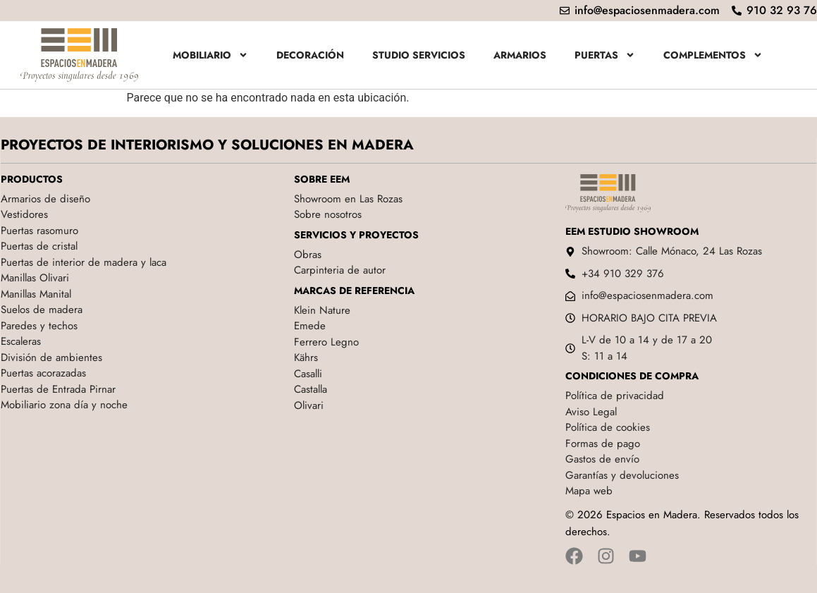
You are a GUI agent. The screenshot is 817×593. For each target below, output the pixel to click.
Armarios (519, 55)
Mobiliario (210, 55)
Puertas (605, 55)
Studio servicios (418, 55)
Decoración (310, 55)
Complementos (713, 55)
